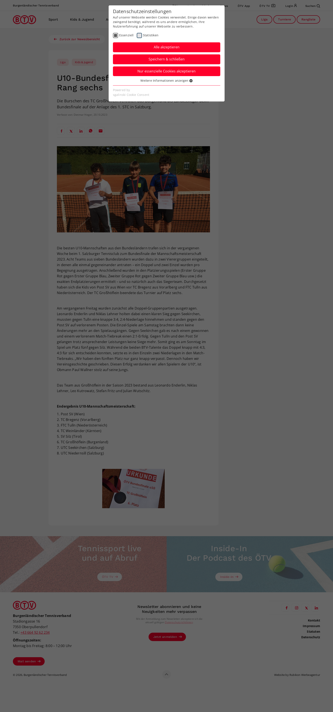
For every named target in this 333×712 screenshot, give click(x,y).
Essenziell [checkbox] (126, 35)
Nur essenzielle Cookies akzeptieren (166, 71)
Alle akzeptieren (166, 47)
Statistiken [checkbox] (150, 35)
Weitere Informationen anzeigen (166, 80)
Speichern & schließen (167, 59)
